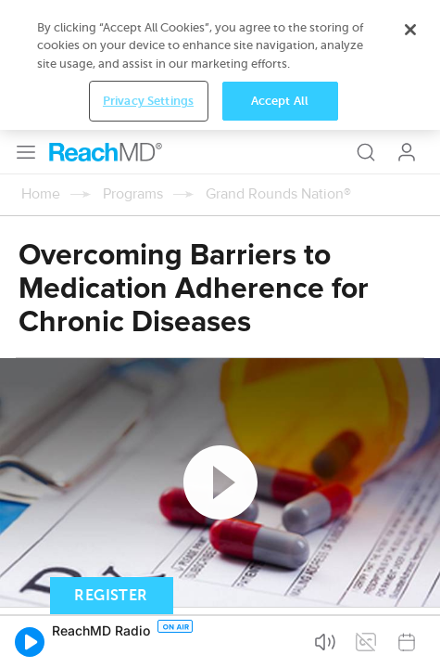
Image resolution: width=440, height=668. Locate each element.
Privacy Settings (148, 642)
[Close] (410, 570)
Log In (407, 22)
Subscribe (193, 499)
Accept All (279, 642)
